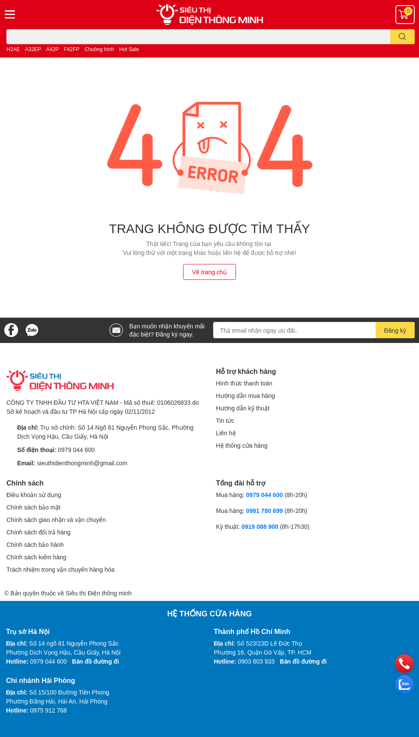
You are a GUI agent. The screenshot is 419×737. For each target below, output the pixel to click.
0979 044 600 (76, 449)
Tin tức (225, 420)
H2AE (13, 49)
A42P (52, 49)
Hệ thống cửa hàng (242, 445)
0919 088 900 (261, 526)
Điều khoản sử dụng (33, 494)
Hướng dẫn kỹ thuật (242, 408)
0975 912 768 (48, 710)
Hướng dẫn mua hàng (245, 395)
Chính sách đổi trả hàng (38, 532)
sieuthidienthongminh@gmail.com (82, 463)
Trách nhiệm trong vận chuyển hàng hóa (60, 569)
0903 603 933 (256, 661)
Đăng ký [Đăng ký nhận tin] (395, 330)
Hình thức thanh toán (244, 383)
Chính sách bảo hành (35, 544)
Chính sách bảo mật (33, 507)
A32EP (33, 49)
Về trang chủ (209, 272)
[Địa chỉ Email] (314, 330)
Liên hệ (226, 433)
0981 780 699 (265, 510)
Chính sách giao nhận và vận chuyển (56, 519)
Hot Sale (129, 49)
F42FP (72, 49)
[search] (402, 36)
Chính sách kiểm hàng (36, 557)
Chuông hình (99, 49)
